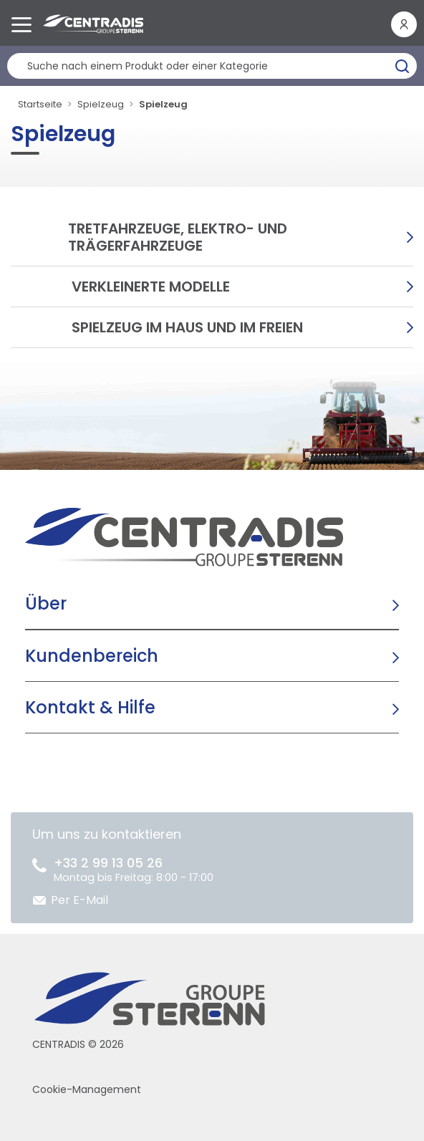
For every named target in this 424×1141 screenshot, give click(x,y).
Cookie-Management (86, 1089)
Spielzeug (100, 104)
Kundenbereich (91, 656)
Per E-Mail (79, 900)
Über (46, 603)
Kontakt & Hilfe (90, 707)
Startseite (40, 104)
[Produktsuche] (212, 66)
